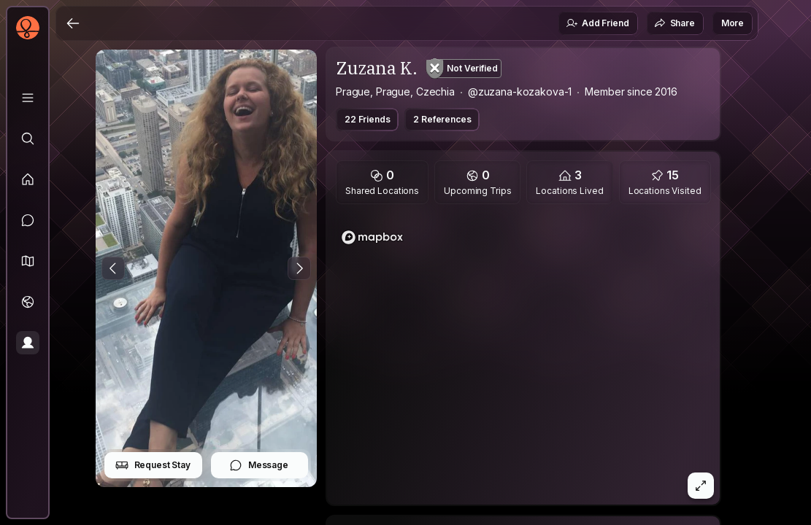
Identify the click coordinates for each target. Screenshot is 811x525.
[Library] (27, 97)
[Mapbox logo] (372, 237)
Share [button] (674, 23)
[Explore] (27, 138)
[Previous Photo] (113, 268)
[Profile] (27, 342)
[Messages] (27, 220)
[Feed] (27, 179)
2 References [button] (442, 119)
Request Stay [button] (153, 465)
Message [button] (258, 465)
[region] (523, 359)
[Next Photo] (299, 268)
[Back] (73, 23)
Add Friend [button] (597, 23)
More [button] (732, 23)
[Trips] (27, 302)
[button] (27, 261)
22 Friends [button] (367, 119)
